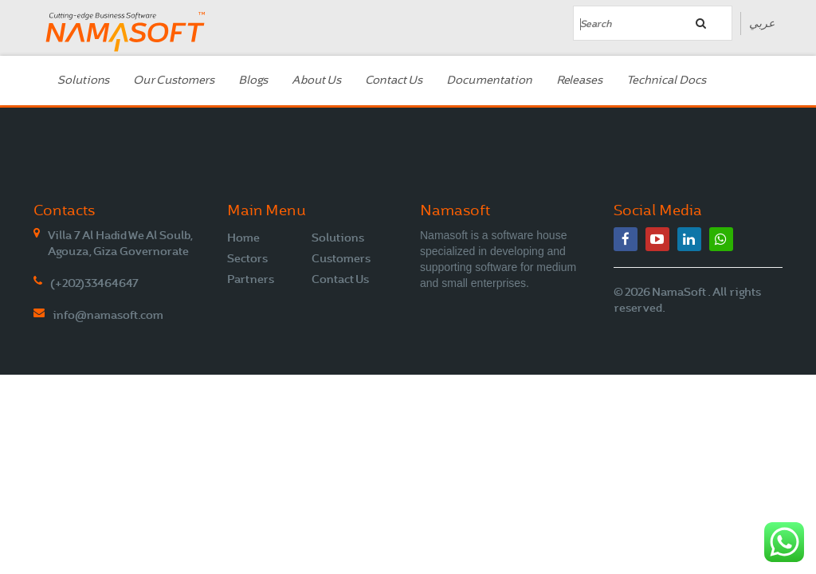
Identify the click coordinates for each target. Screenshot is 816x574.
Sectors (247, 258)
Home (243, 237)
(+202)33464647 (94, 283)
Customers (341, 258)
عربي (762, 23)
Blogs (253, 80)
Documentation (489, 80)
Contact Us (393, 80)
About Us (316, 80)
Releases (579, 80)
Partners (250, 279)
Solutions (83, 80)
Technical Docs (666, 80)
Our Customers (173, 80)
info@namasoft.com (108, 315)
